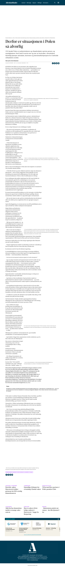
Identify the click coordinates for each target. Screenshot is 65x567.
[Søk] (55, 3)
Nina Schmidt (32, 555)
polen (31, 472)
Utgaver (37, 3)
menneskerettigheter (11, 472)
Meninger (31, 3)
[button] (58, 519)
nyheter (26, 472)
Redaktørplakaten (33, 557)
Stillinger (42, 3)
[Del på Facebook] (53, 63)
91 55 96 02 (40, 555)
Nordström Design (34, 559)
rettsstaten (20, 472)
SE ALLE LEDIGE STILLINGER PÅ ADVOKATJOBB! (32, 534)
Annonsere (48, 3)
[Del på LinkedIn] (57, 63)
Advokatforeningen (25, 556)
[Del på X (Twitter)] (55, 63)
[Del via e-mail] (58, 63)
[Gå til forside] (11, 2)
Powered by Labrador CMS (32, 565)
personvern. (45, 558)
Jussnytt (26, 3)
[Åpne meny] (58, 3)
